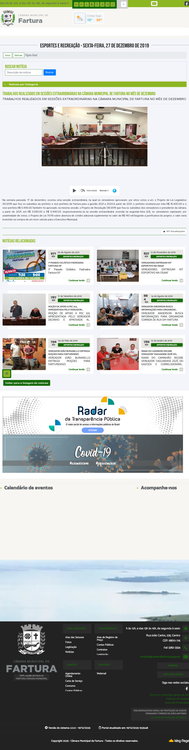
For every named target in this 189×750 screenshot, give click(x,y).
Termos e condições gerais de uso (169, 694)
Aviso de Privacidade (177, 702)
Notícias (18, 55)
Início (7, 55)
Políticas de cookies (177, 698)
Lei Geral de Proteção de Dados (168, 717)
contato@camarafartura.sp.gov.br (160, 656)
